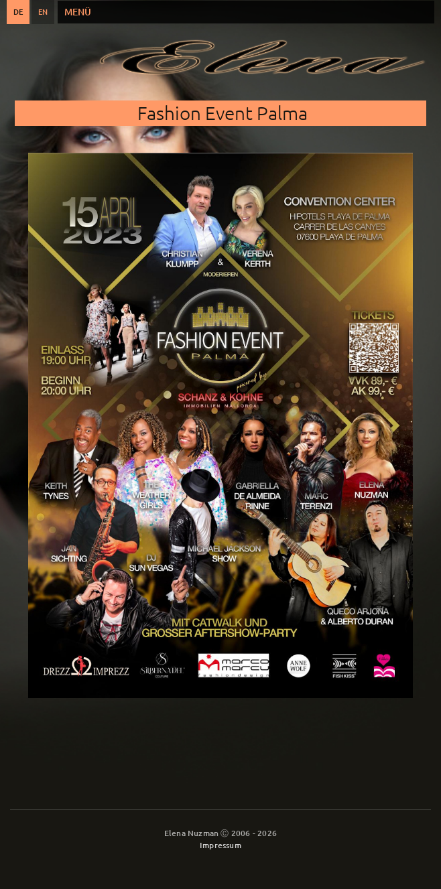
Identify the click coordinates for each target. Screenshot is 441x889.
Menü (77, 11)
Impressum (220, 845)
